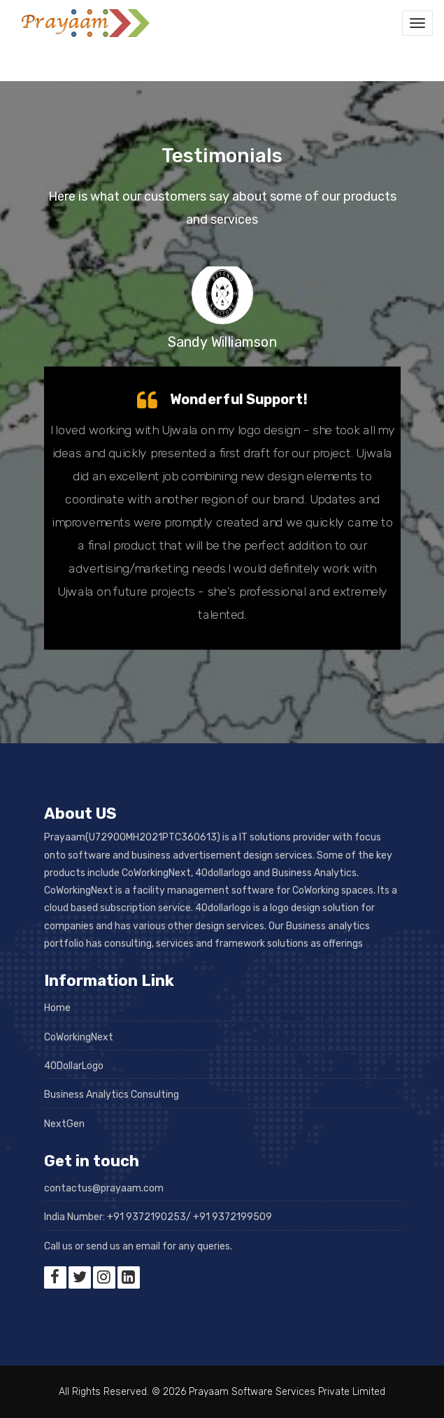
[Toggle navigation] (417, 23)
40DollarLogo (73, 1066)
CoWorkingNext (78, 1037)
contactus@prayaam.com (104, 1188)
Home (57, 1008)
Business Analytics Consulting (111, 1095)
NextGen (64, 1124)
